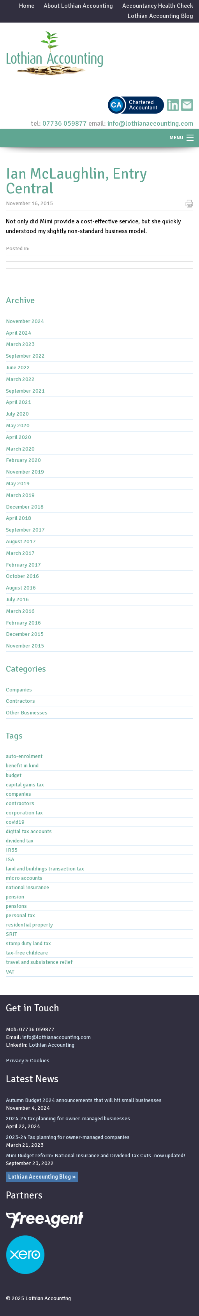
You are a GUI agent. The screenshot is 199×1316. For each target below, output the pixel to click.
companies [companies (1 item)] (18, 793)
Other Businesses (27, 712)
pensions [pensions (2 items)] (16, 905)
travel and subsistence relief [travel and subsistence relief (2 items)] (39, 961)
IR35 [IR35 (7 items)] (12, 849)
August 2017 (21, 541)
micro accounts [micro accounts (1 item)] (24, 877)
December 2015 (25, 633)
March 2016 (20, 610)
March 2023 (20, 343)
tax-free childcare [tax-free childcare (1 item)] (27, 952)
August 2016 (21, 587)
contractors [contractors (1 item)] (20, 803)
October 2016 (22, 575)
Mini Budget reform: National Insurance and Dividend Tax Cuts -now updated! (95, 1155)
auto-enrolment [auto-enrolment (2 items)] (24, 756)
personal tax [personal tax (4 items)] (20, 915)
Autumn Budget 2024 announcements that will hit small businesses (84, 1100)
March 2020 (20, 448)
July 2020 (17, 413)
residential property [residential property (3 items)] (29, 924)
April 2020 (18, 436)
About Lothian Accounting (78, 6)
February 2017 (23, 564)
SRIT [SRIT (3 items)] (11, 933)
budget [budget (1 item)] (13, 775)
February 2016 (23, 622)
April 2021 (18, 401)
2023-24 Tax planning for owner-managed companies (68, 1137)
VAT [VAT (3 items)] (10, 971)
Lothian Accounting (51, 1044)
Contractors (20, 700)
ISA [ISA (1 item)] (10, 859)
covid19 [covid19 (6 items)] (15, 821)
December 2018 (25, 506)
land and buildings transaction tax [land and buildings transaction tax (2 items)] (45, 868)
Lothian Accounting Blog (160, 16)
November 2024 (25, 321)
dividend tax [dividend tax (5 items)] (19, 840)
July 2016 (17, 599)
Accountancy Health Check (157, 6)
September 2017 (25, 529)
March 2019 (20, 494)
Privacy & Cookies (27, 1060)
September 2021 (25, 390)
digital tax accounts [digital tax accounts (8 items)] (29, 831)
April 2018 (18, 517)
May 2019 (18, 483)
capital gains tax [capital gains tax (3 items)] (25, 784)
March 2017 (20, 552)
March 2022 (20, 379)
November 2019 (25, 471)
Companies (19, 689)
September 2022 (25, 355)
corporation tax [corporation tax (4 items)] (24, 812)
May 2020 (18, 425)
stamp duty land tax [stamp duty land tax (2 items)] (28, 943)
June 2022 (18, 367)
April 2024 (18, 332)
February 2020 (23, 459)
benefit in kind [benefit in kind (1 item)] (22, 765)
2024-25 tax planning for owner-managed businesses (68, 1118)
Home (26, 6)
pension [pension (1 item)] (15, 896)
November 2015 (25, 645)
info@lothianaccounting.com (150, 123)
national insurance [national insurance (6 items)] (27, 887)
